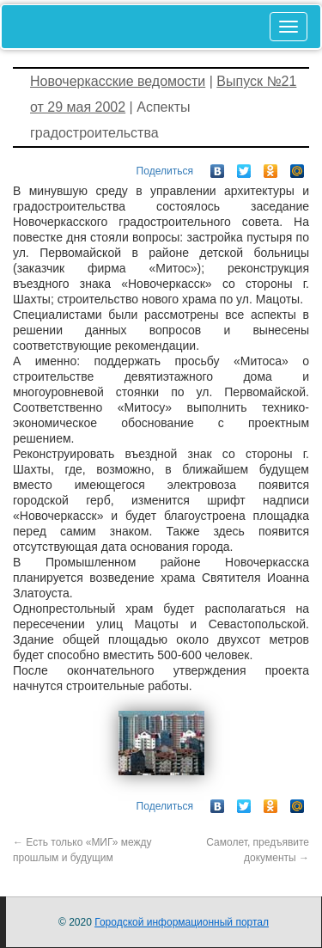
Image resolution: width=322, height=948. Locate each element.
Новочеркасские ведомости (117, 81)
